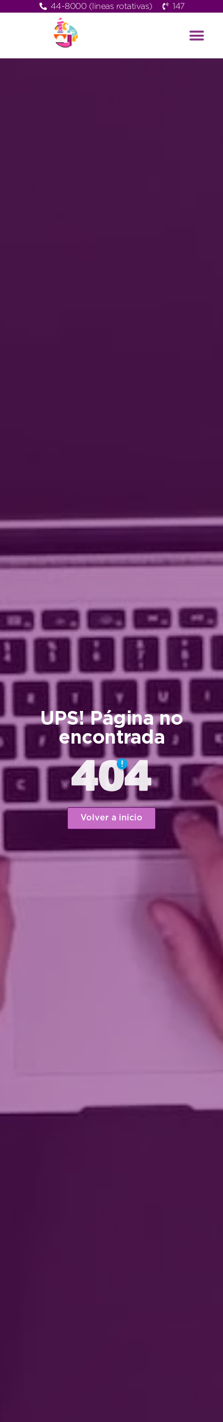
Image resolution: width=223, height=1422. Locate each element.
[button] (196, 35)
